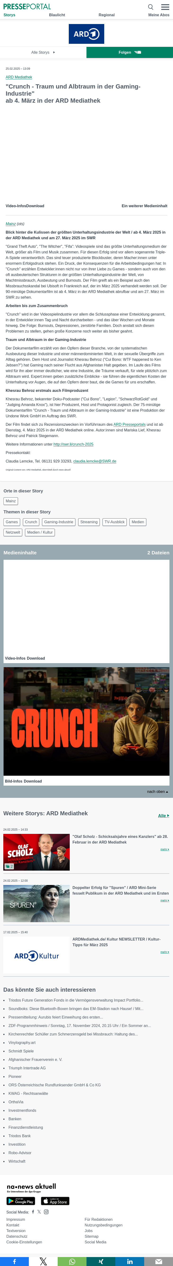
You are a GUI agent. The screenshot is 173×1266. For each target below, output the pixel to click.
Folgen (130, 52)
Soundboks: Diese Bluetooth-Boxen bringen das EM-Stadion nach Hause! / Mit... (76, 1009)
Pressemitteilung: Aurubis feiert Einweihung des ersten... (56, 1017)
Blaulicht (57, 15)
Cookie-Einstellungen (24, 1242)
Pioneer (15, 1077)
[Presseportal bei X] (37, 1212)
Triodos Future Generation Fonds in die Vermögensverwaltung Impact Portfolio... (76, 1000)
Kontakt (12, 1225)
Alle (163, 815)
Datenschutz (16, 1236)
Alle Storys (43, 52)
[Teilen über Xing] (100, 1261)
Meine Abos (158, 15)
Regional (107, 15)
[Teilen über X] (43, 1261)
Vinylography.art (22, 1043)
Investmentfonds (22, 1110)
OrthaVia (16, 1102)
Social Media (95, 1242)
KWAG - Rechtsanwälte (28, 1094)
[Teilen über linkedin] (129, 1261)
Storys (9, 15)
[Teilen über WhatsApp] (72, 1261)
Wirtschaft (17, 1161)
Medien (138, 522)
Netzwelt (13, 532)
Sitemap (92, 1236)
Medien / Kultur (40, 532)
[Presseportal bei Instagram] (44, 1211)
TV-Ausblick (115, 522)
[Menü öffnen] (165, 7)
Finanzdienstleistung (26, 1127)
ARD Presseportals (129, 424)
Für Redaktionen (98, 1219)
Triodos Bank (20, 1136)
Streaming (89, 522)
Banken (15, 1119)
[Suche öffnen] (151, 7)
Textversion (16, 1231)
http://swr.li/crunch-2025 (73, 444)
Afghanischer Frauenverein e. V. (35, 1060)
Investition (17, 1144)
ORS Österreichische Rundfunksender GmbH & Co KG (55, 1085)
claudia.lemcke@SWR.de (94, 461)
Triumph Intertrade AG (27, 1068)
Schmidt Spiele (21, 1051)
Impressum (15, 1219)
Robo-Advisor (20, 1153)
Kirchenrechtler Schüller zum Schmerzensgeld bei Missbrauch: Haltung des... (73, 1034)
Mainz (11, 224)
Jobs (89, 1231)
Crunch (31, 522)
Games (12, 522)
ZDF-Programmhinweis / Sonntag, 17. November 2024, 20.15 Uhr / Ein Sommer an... (80, 1026)
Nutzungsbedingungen (103, 1225)
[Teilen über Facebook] (14, 1261)
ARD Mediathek (19, 77)
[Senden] (158, 1261)
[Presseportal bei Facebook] (31, 1212)
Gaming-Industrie (58, 522)
